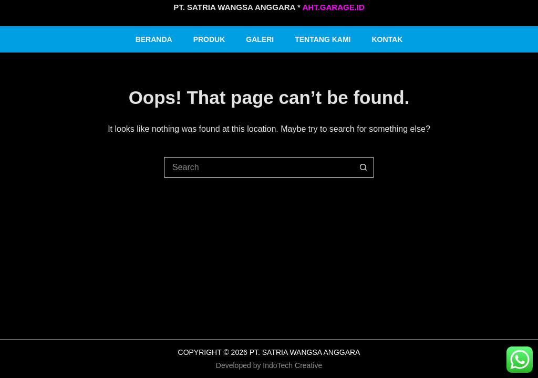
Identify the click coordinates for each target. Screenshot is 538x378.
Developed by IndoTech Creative (269, 365)
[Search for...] (258, 167)
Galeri (260, 39)
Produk (209, 39)
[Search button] (363, 167)
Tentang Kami (322, 39)
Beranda (154, 39)
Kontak (387, 39)
